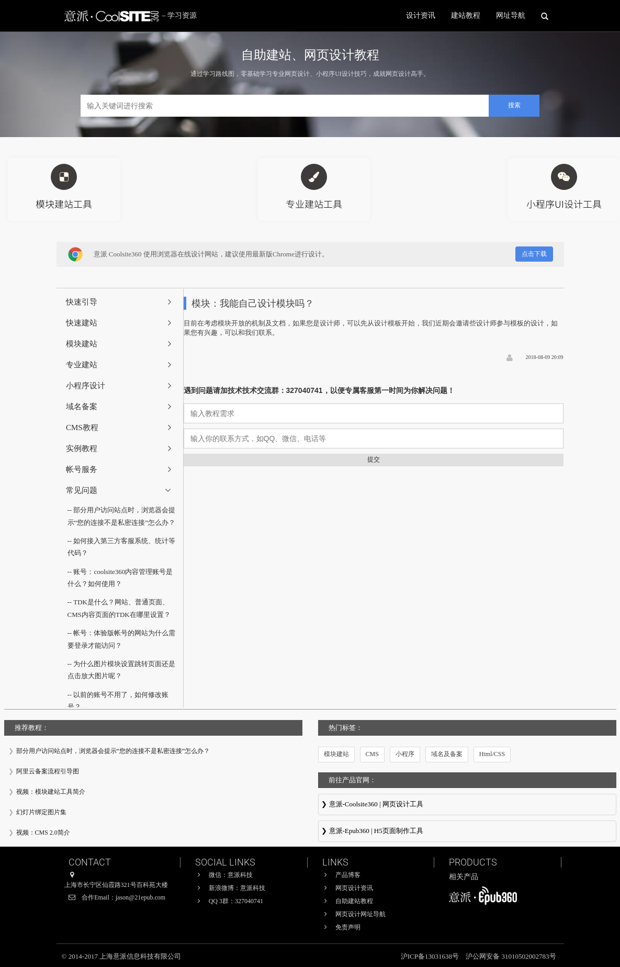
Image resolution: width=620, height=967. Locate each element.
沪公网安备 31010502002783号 (511, 956)
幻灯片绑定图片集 (41, 812)
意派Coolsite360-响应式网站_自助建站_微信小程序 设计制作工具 (467, 805)
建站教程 (465, 15)
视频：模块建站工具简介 (50, 791)
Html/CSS (492, 754)
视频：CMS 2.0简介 (43, 832)
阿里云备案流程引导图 (47, 771)
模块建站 (336, 754)
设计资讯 (420, 15)
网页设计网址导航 (360, 914)
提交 (373, 459)
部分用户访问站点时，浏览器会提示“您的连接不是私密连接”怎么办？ (113, 751)
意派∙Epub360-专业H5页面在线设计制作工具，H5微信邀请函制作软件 (467, 832)
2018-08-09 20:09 (544, 357)
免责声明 (347, 927)
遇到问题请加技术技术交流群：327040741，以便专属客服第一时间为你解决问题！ (319, 390)
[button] (120, 302)
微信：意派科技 (231, 875)
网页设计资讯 (354, 888)
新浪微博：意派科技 (237, 888)
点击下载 (534, 253)
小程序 (405, 754)
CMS (372, 754)
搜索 (514, 105)
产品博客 (347, 875)
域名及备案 (447, 754)
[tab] (120, 302)
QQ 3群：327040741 (236, 901)
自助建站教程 (354, 901)
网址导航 (510, 15)
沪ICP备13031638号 (430, 956)
